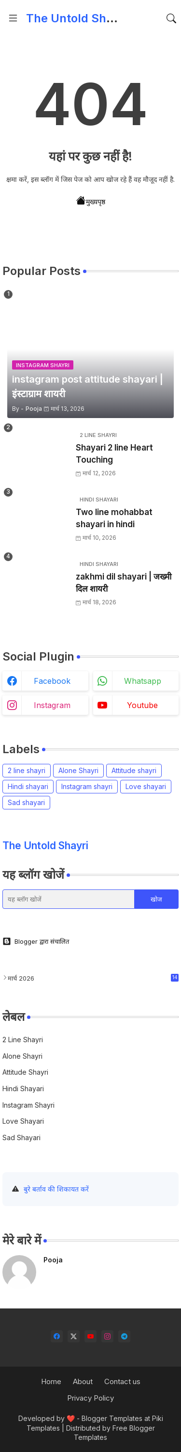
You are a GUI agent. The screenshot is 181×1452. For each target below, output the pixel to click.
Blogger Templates (112, 1418)
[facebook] (57, 1336)
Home (51, 1381)
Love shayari (145, 786)
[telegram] (124, 1336)
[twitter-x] (74, 1336)
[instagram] (107, 1336)
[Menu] (13, 18)
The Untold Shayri (76, 18)
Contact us (122, 1381)
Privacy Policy (90, 1398)
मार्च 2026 (93, 978)
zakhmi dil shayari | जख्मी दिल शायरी (123, 583)
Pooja (53, 1260)
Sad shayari (26, 802)
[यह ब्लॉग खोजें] (68, 899)
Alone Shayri (78, 770)
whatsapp (142, 681)
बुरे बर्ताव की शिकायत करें (56, 1189)
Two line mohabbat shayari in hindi (114, 518)
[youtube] (90, 1336)
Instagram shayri (86, 786)
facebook (52, 681)
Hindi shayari (28, 786)
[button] (171, 18)
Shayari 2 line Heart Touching (114, 454)
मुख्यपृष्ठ (90, 201)
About (83, 1381)
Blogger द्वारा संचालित (35, 941)
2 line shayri (26, 770)
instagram (52, 705)
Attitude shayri (133, 770)
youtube (142, 705)
